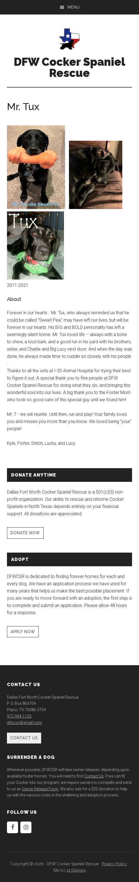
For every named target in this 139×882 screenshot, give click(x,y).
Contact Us (24, 738)
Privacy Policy (114, 864)
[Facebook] (12, 827)
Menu (74, 7)
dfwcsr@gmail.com (24, 722)
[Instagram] (25, 827)
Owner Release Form (40, 789)
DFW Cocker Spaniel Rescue (69, 67)
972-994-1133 (19, 716)
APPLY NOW (23, 632)
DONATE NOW (25, 533)
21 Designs (76, 870)
